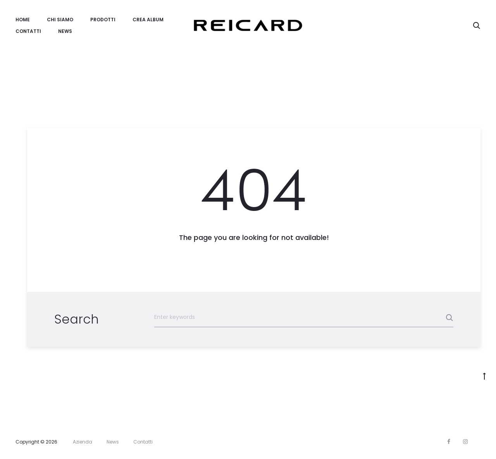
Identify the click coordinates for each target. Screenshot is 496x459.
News (65, 31)
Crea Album (148, 19)
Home (23, 19)
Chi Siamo (60, 19)
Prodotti (102, 19)
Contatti (28, 31)
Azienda (82, 441)
